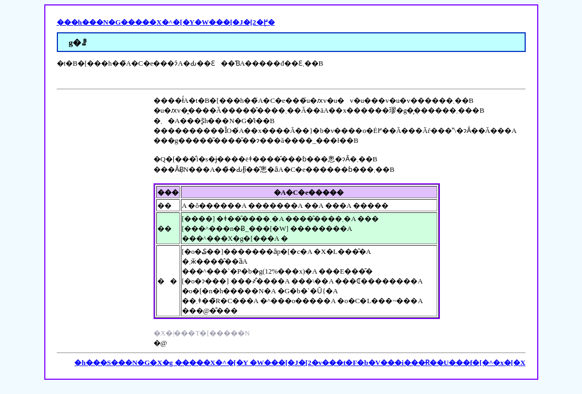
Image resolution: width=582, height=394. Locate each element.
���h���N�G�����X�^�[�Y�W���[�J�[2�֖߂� (166, 22)
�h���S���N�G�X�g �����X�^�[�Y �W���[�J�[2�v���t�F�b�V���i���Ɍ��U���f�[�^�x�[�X (299, 362)
